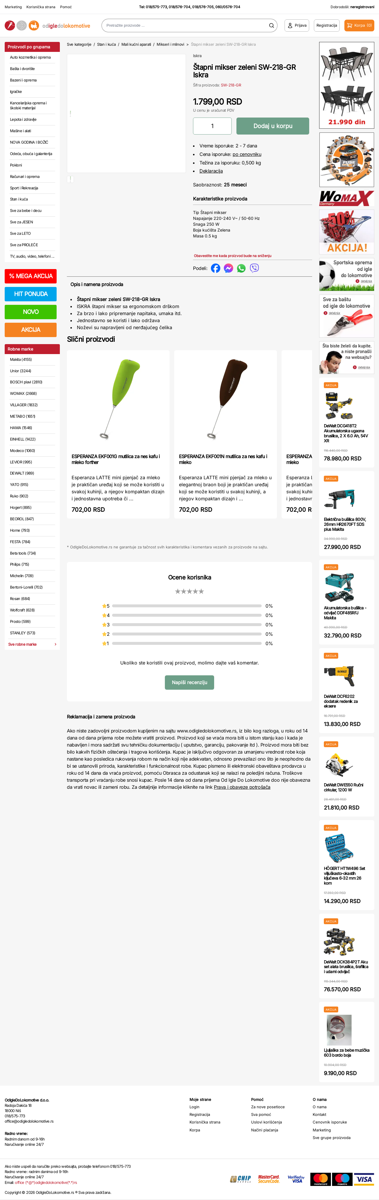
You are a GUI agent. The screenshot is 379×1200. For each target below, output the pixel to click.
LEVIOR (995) (21, 462)
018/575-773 (156, 7)
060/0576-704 (227, 7)
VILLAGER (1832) (24, 404)
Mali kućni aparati (136, 44)
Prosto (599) (20, 621)
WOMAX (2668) (23, 393)
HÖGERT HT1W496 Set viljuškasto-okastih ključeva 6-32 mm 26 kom (344, 875)
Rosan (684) (20, 598)
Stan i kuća (19, 199)
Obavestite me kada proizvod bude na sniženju (232, 256)
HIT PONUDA (31, 294)
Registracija (200, 1114)
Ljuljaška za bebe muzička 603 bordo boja (347, 1053)
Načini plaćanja (264, 1130)
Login (194, 1106)
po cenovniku (247, 154)
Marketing (13, 7)
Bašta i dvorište (22, 68)
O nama (319, 1106)
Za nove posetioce (268, 1106)
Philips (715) (19, 564)
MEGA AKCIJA (31, 276)
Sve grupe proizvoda (332, 1137)
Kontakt (319, 1114)
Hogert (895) (20, 507)
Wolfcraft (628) (22, 610)
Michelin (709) (21, 575)
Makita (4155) (21, 359)
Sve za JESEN (21, 222)
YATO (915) (19, 484)
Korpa (195, 1130)
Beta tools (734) (23, 553)
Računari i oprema (24, 176)
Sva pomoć (261, 1114)
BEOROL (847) (22, 518)
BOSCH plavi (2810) (26, 382)
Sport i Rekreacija (24, 188)
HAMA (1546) (21, 427)
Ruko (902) (19, 496)
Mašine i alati (20, 130)
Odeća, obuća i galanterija (31, 153)
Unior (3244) (20, 370)
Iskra (197, 55)
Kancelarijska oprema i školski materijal (28, 106)
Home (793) (20, 530)
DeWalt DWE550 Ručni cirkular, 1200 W (343, 787)
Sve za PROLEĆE (24, 244)
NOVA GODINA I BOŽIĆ (29, 142)
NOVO (30, 311)
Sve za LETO (20, 233)
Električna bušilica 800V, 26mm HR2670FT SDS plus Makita (345, 524)
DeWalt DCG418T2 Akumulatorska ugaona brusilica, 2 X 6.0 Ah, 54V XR (346, 433)
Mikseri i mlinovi (170, 44)
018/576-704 (179, 7)
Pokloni (16, 165)
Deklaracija (211, 171)
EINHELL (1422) (22, 439)
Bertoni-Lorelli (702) (26, 587)
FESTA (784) (20, 541)
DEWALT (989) (22, 473)
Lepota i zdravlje (23, 119)
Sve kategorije (79, 44)
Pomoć (66, 7)
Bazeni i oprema (23, 80)
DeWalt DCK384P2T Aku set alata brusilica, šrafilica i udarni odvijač (346, 966)
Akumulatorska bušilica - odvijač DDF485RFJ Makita (345, 612)
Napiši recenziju (189, 682)
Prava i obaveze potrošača (242, 787)
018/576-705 (203, 7)
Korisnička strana (40, 7)
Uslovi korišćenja (266, 1122)
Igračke (16, 91)
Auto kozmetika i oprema (30, 57)
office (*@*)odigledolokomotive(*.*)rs (46, 1182)
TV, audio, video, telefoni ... (32, 256)
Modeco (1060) (22, 450)
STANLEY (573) (22, 632)
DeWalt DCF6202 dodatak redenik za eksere (341, 701)
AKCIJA (30, 329)
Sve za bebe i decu (25, 210)
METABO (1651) (22, 416)
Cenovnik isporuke (330, 1122)
